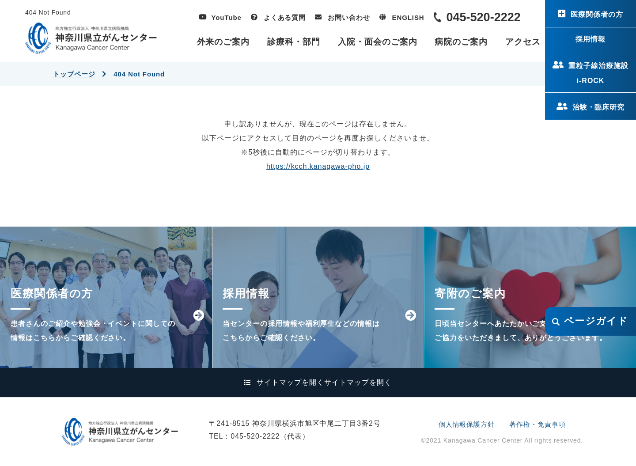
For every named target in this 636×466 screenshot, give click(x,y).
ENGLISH (408, 17)
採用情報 (590, 39)
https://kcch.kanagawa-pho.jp (318, 166)
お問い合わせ (349, 17)
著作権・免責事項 (537, 424)
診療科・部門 (293, 41)
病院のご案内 (461, 41)
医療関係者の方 (597, 14)
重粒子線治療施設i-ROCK (598, 73)
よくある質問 (285, 17)
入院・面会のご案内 (377, 41)
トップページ (74, 74)
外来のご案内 (223, 41)
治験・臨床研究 (598, 107)
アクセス (523, 41)
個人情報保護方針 (467, 424)
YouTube (227, 17)
